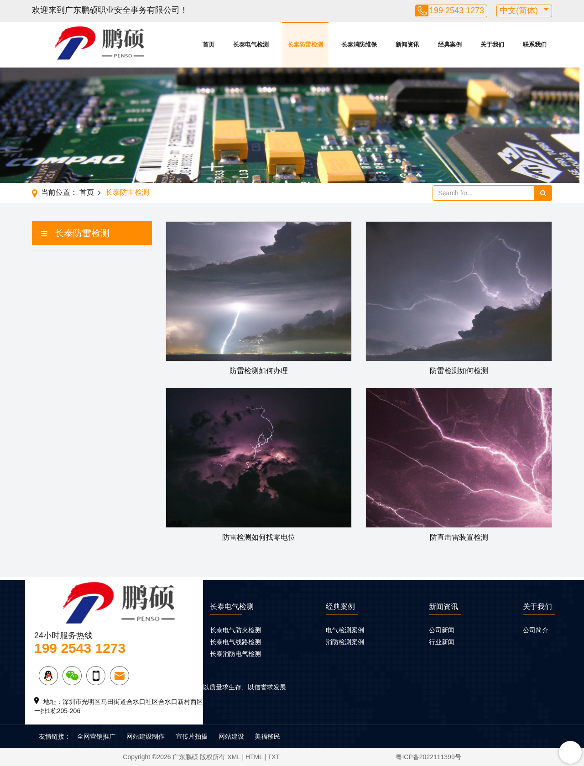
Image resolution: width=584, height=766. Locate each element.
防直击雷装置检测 (459, 537)
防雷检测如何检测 (459, 371)
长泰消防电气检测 (235, 653)
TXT (274, 757)
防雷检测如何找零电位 (258, 537)
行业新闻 (441, 642)
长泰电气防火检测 (235, 630)
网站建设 (231, 736)
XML (233, 757)
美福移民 (267, 736)
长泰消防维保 (359, 44)
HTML (254, 757)
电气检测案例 (345, 630)
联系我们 (535, 44)
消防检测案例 (345, 642)
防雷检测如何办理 (258, 371)
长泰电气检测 (251, 44)
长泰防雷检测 (305, 44)
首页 (208, 44)
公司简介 (535, 630)
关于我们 (492, 44)
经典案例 (450, 44)
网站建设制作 (145, 736)
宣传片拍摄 (192, 736)
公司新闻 (441, 630)
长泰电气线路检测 (235, 642)
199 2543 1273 (456, 10)
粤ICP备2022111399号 (428, 757)
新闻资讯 (407, 44)
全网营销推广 (96, 736)
